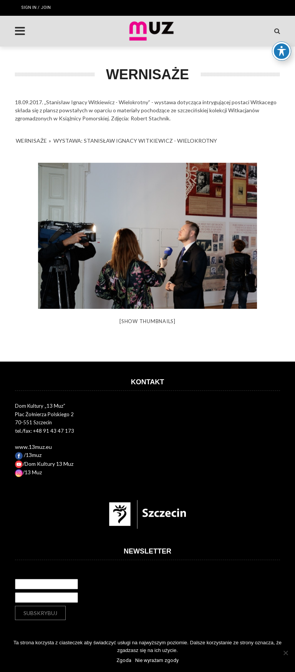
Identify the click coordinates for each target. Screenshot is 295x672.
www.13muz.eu (33, 447)
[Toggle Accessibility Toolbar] (281, 46)
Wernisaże (31, 140)
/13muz (28, 455)
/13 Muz (28, 472)
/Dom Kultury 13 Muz (44, 463)
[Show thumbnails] (147, 321)
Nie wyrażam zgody (157, 660)
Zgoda (123, 660)
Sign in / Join (36, 7)
